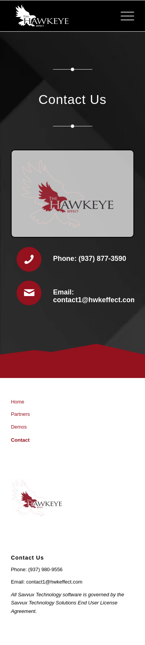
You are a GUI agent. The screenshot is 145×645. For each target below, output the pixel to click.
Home (17, 402)
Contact (20, 440)
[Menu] (123, 15)
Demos (19, 427)
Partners (20, 414)
